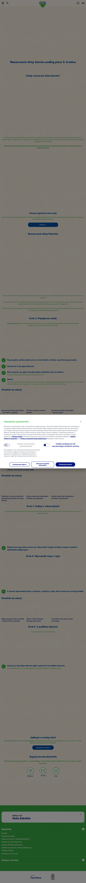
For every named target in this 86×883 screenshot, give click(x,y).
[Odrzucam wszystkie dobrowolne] (42, 464)
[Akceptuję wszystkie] (65, 464)
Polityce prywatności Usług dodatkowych (33, 438)
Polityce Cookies (17, 436)
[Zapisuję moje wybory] (19, 464)
